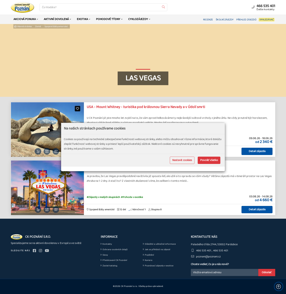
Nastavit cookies (182, 160)
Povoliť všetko (209, 160)
